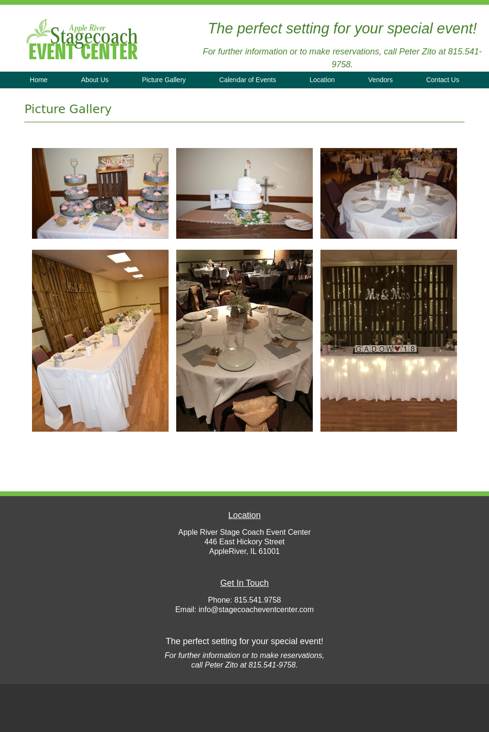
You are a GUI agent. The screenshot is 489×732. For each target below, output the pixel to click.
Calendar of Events (247, 80)
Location (322, 80)
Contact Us (442, 80)
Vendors (380, 80)
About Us (95, 80)
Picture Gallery (164, 80)
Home (38, 80)
